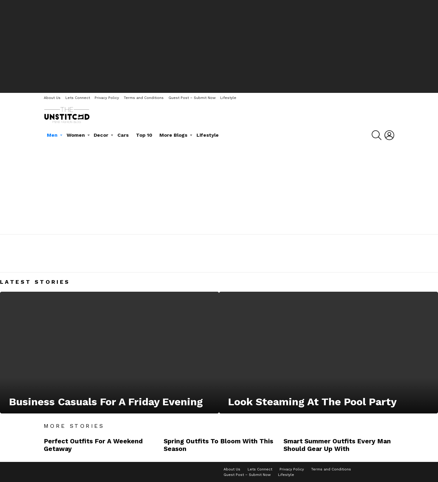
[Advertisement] (219, 45)
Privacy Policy (107, 98)
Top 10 (144, 135)
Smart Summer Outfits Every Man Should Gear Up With (337, 444)
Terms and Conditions (144, 98)
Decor (101, 135)
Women (76, 135)
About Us (52, 98)
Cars (123, 135)
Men (52, 135)
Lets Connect (77, 98)
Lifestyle (228, 98)
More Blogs (173, 135)
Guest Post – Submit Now (192, 98)
